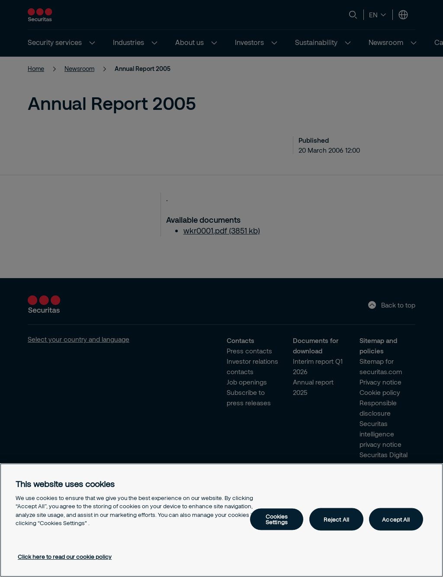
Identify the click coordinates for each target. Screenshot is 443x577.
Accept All (396, 519)
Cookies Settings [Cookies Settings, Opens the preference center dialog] (277, 519)
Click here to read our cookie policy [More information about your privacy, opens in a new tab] (65, 556)
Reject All (336, 519)
